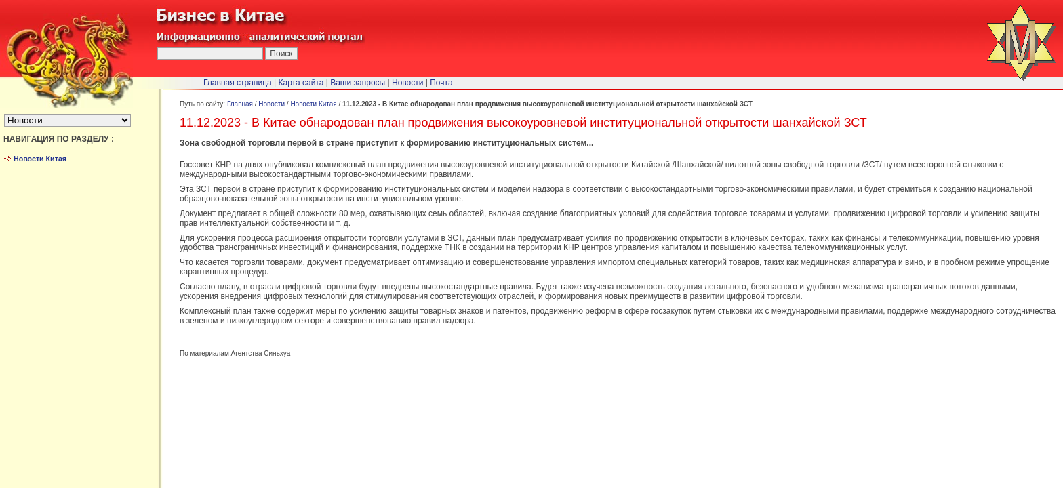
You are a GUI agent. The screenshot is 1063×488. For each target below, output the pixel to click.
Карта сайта (301, 82)
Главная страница (237, 82)
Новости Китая (313, 104)
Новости (271, 104)
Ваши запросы (357, 82)
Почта (441, 82)
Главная (240, 104)
